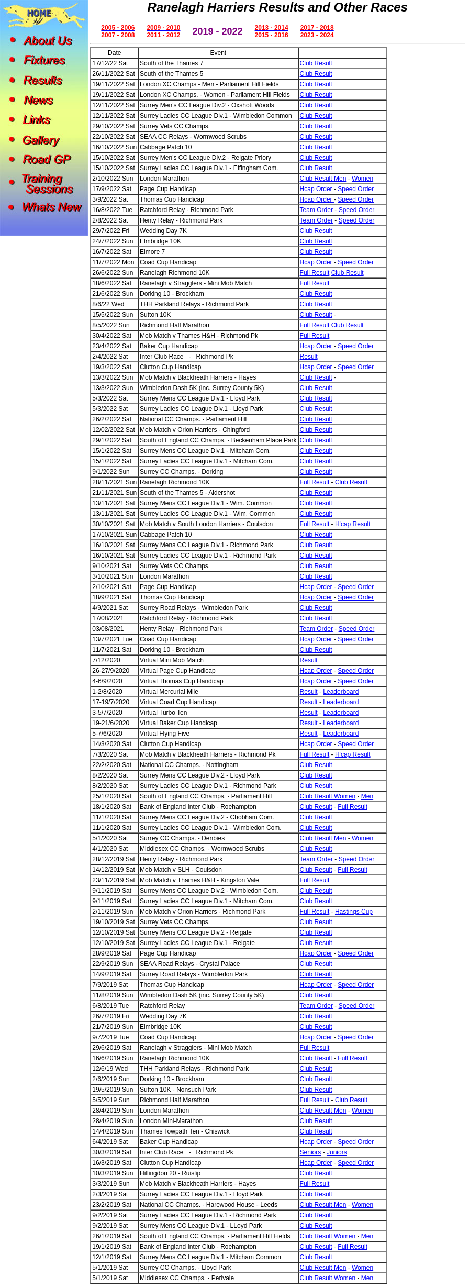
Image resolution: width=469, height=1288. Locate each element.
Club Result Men (323, 178)
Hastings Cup (354, 911)
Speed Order (356, 189)
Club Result (316, 63)
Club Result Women (328, 796)
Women (362, 178)
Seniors (310, 1152)
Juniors (337, 1152)
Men (367, 796)
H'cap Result (353, 524)
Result (309, 356)
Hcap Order (317, 189)
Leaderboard (341, 691)
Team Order (316, 210)
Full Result (315, 272)
